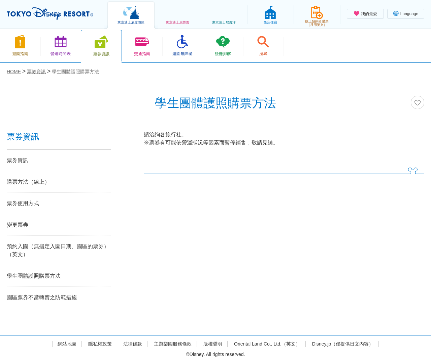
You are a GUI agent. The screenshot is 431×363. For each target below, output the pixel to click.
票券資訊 (17, 160)
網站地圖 (67, 344)
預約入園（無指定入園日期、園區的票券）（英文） (58, 250)
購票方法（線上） (28, 182)
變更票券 (17, 225)
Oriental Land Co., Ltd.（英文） (267, 344)
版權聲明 (212, 344)
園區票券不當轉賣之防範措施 (42, 297)
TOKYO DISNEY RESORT (50, 13)
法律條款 (132, 344)
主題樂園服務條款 (173, 344)
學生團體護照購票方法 (34, 276)
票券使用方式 (23, 203)
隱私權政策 (100, 344)
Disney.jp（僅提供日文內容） (343, 344)
